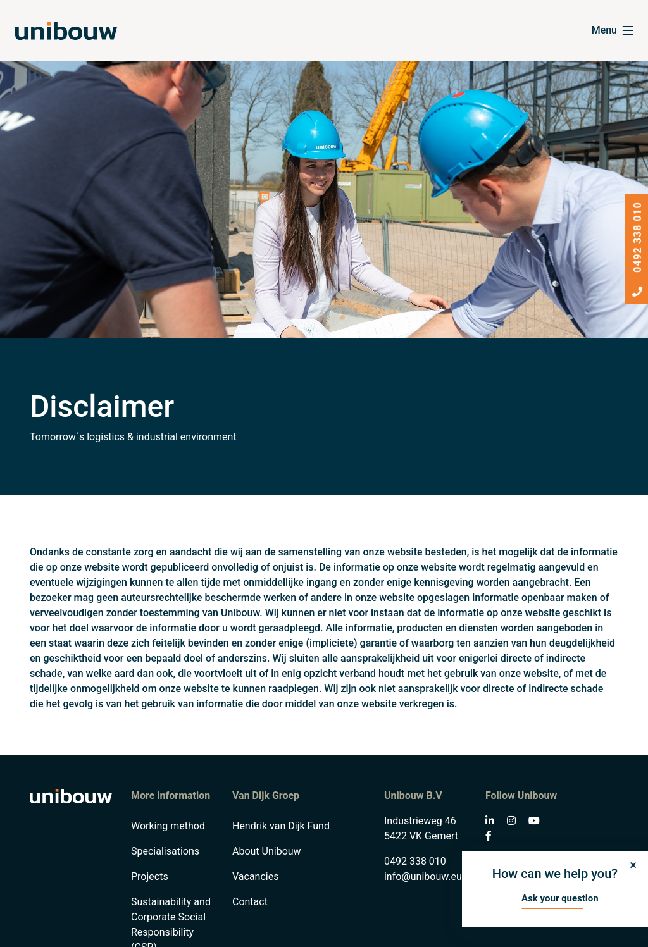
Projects (149, 876)
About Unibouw (266, 851)
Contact (250, 902)
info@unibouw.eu (423, 876)
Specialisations (165, 851)
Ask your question (560, 898)
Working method (168, 826)
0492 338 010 (415, 861)
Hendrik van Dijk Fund (281, 826)
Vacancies (255, 876)
